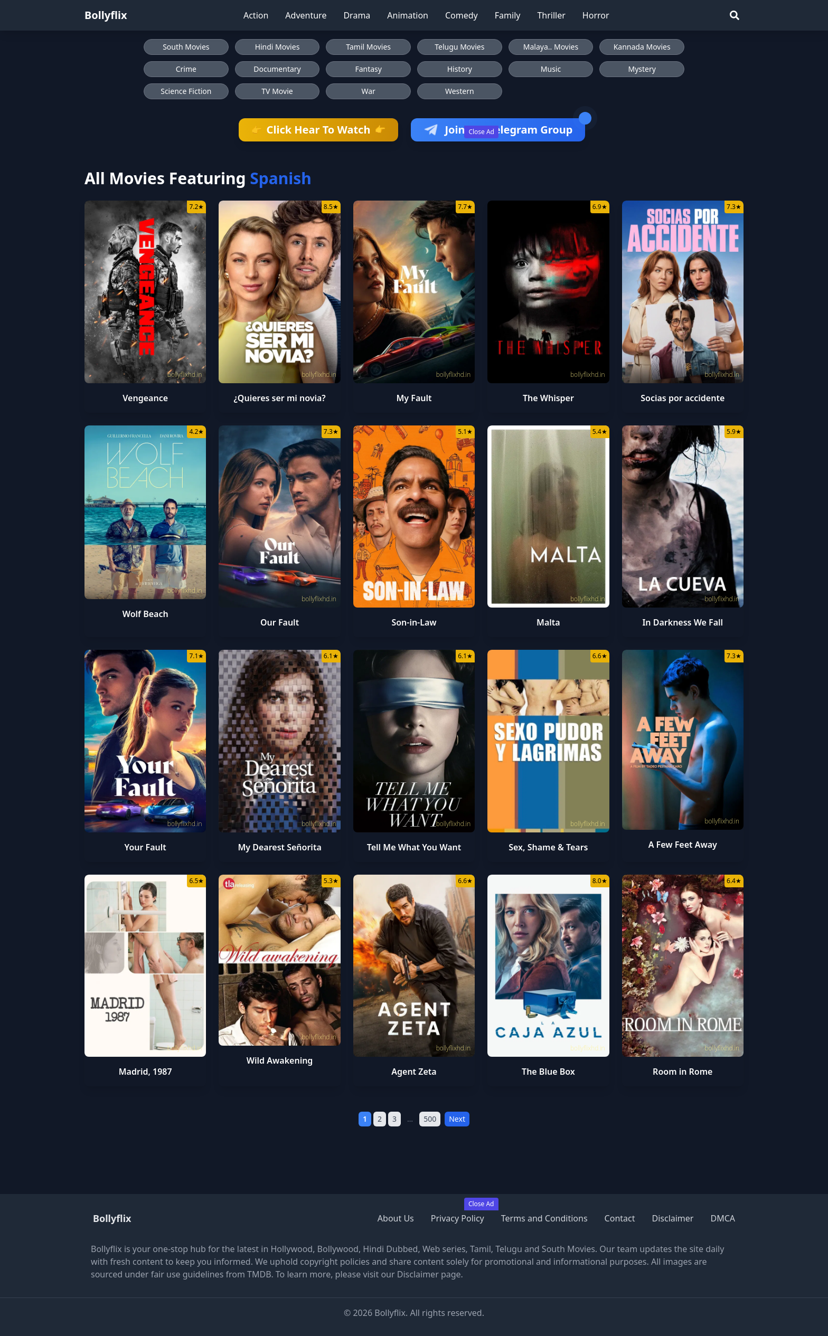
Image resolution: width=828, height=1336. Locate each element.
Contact (620, 1218)
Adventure (305, 15)
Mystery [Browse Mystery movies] (641, 69)
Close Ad (481, 131)
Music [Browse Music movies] (551, 69)
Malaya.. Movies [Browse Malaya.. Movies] (550, 47)
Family (508, 15)
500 (430, 1119)
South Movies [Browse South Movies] (186, 47)
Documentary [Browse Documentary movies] (277, 69)
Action (255, 15)
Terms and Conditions (544, 1218)
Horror (595, 15)
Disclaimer (672, 1218)
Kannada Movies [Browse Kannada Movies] (642, 47)
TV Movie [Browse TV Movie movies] (277, 91)
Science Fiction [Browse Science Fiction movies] (186, 91)
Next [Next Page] (457, 1119)
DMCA (722, 1218)
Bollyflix (105, 15)
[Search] (735, 15)
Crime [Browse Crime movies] (186, 69)
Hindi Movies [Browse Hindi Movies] (277, 47)
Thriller (551, 15)
